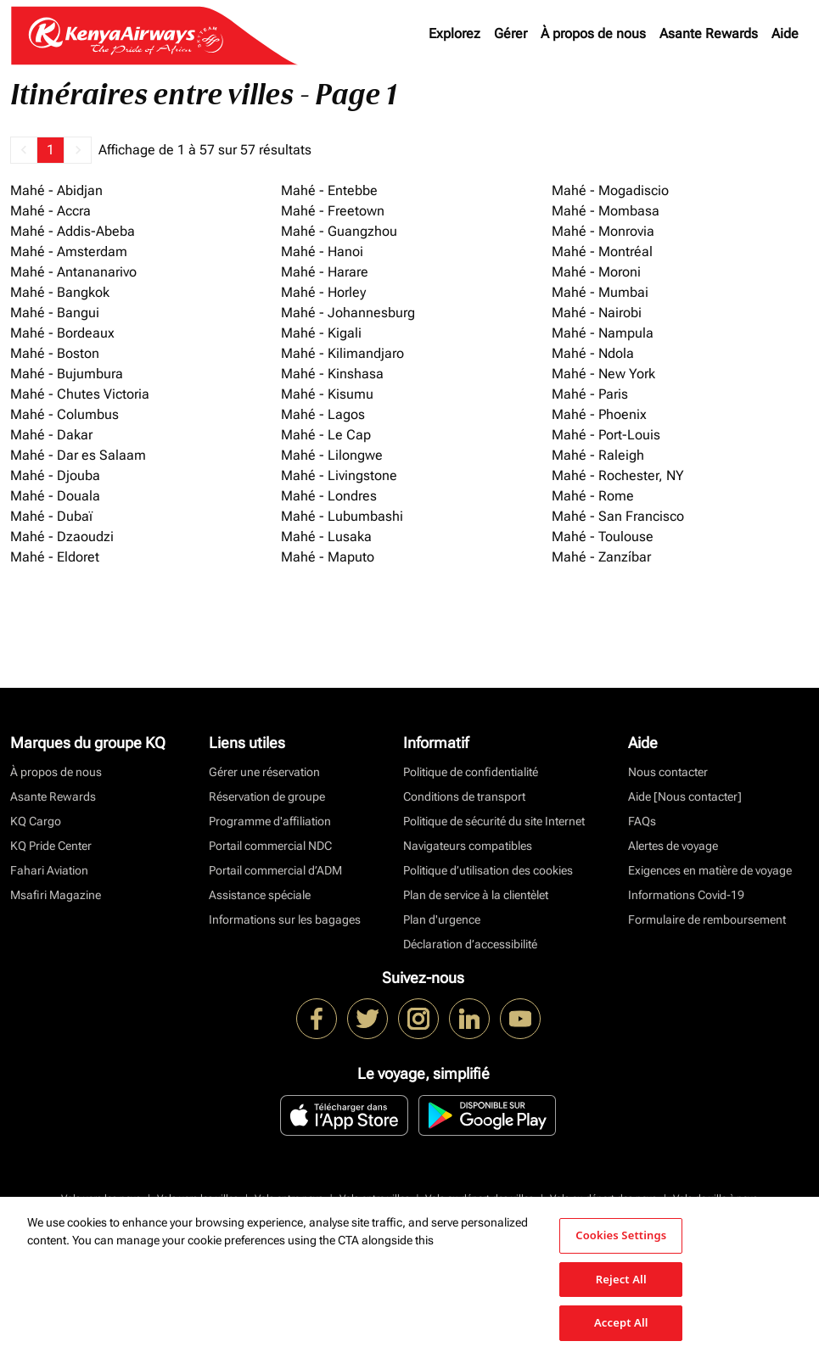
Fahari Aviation (49, 870)
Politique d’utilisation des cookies (488, 870)
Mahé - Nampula (603, 333)
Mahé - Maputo (327, 557)
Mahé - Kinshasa (332, 374)
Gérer (510, 33)
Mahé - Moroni (596, 272)
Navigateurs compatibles (467, 845)
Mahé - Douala (55, 496)
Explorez (454, 33)
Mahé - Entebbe (329, 190)
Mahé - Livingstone (339, 475)
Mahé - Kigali (321, 333)
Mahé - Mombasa (605, 211)
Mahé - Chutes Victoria (79, 394)
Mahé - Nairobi (597, 313)
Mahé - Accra (50, 211)
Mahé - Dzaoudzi (62, 536)
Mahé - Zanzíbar (601, 557)
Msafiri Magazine (55, 895)
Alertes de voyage (673, 845)
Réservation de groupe (267, 796)
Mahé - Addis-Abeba (72, 231)
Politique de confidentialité (470, 772)
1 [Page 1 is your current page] (50, 150)
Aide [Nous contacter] (685, 796)
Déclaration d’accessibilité (470, 944)
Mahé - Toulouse (603, 536)
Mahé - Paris (590, 394)
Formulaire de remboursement (707, 919)
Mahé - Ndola (593, 353)
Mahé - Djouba (55, 475)
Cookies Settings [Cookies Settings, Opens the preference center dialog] (620, 1235)
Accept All (621, 1322)
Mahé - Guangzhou (339, 231)
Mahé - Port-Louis (606, 435)
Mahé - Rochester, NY (618, 475)
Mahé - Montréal (602, 251)
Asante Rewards (708, 33)
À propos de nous (593, 33)
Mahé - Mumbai (600, 292)
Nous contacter (668, 772)
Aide (785, 33)
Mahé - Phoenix (599, 414)
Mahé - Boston (54, 353)
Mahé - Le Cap (326, 435)
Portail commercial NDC (270, 845)
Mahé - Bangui (54, 313)
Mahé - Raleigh (598, 455)
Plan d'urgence (441, 919)
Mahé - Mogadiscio (610, 190)
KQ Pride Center (51, 845)
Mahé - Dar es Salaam (78, 455)
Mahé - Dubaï (51, 516)
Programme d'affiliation (270, 821)
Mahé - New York (603, 374)
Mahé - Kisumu (327, 394)
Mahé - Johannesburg (348, 313)
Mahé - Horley (323, 292)
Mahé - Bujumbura (66, 374)
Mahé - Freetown (332, 211)
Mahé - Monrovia (603, 231)
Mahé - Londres (329, 496)
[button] (23, 150)
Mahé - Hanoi (322, 251)
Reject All (621, 1279)
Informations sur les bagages (285, 919)
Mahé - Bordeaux (62, 333)
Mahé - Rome (593, 496)
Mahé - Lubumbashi (342, 516)
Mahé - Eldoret (54, 557)
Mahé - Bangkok (59, 292)
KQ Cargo (35, 821)
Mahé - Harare (324, 272)
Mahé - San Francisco (618, 516)
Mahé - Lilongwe (332, 455)
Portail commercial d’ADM (275, 870)
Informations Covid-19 (686, 895)
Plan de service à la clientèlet (475, 895)
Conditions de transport (464, 796)
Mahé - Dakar (51, 435)
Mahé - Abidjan (56, 190)
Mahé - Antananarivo (73, 272)
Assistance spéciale (260, 895)
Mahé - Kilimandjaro (342, 353)
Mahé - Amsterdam (68, 251)
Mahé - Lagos (323, 414)
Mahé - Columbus (64, 414)
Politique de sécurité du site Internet (494, 821)
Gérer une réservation (264, 772)
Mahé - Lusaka (326, 536)
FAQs (642, 821)
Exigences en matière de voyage (710, 870)
